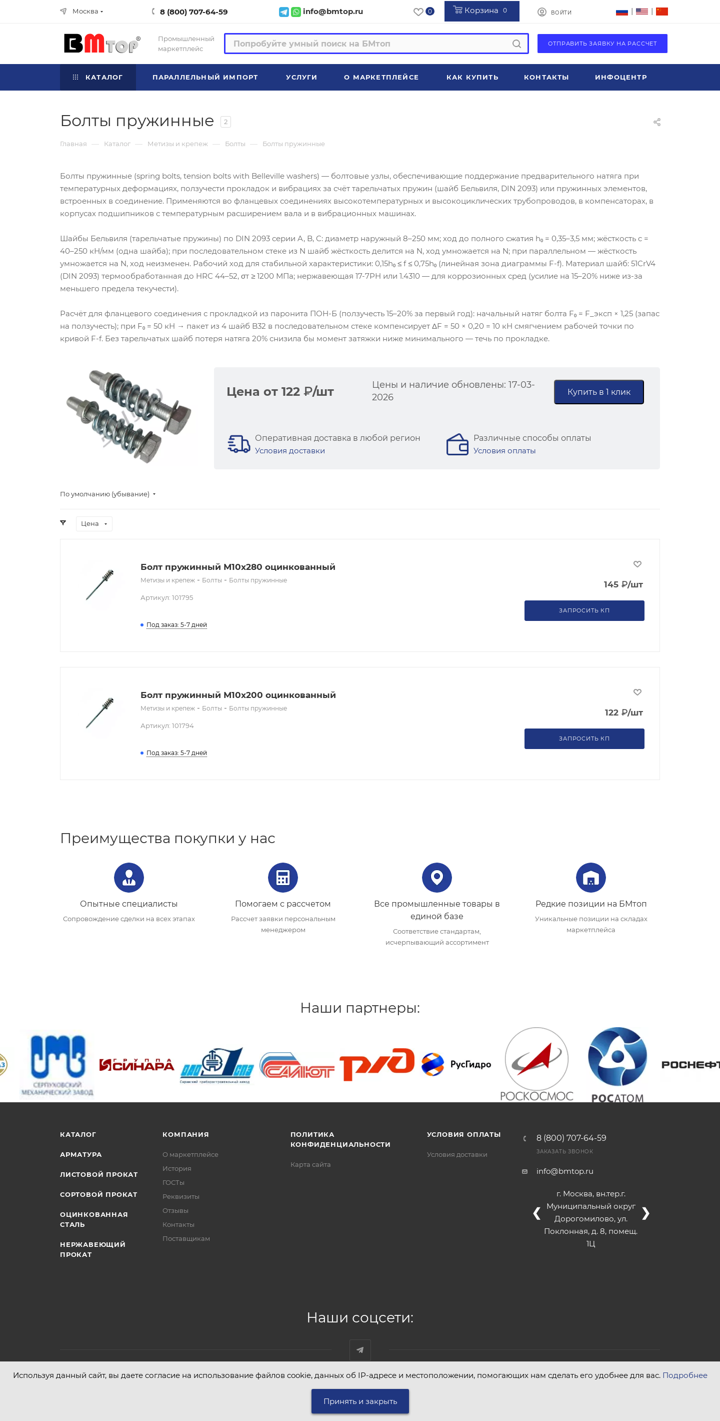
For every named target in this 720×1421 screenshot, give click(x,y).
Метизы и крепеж (167, 580)
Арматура (81, 1154)
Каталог (78, 1134)
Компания (185, 1134)
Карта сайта (310, 1164)
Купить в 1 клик (599, 392)
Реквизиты (181, 1196)
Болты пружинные (258, 580)
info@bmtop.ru (565, 1171)
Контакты (178, 1224)
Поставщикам (186, 1238)
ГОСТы (173, 1182)
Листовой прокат (99, 1174)
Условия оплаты (505, 450)
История (177, 1168)
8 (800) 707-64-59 (194, 12)
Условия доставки (290, 450)
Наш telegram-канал (360, 1350)
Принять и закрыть (360, 1401)
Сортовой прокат (99, 1194)
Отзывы (175, 1210)
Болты (212, 580)
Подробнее (685, 1375)
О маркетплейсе (190, 1154)
